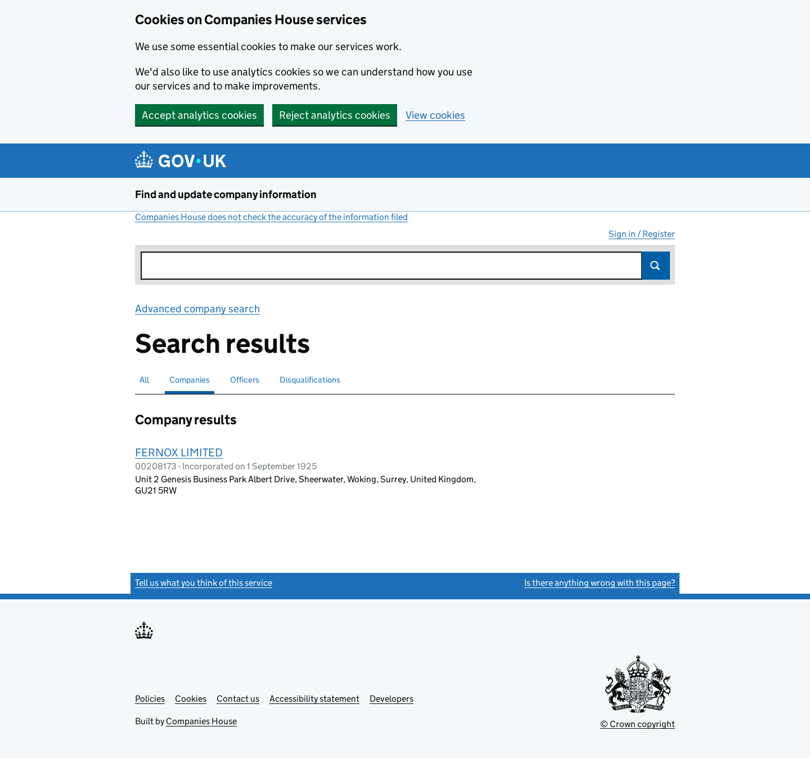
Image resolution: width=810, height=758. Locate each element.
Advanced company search (197, 308)
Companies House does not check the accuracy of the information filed (271, 217)
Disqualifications (310, 379)
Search (656, 266)
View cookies (435, 115)
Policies (150, 698)
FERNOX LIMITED (179, 452)
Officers (244, 379)
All (144, 379)
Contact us (238, 698)
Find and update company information (226, 194)
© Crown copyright (637, 724)
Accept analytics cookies (199, 115)
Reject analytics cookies (334, 115)
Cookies (190, 698)
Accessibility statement (314, 698)
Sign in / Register (642, 233)
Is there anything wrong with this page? (599, 582)
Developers (391, 698)
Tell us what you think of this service (203, 582)
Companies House (201, 721)
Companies (189, 379)
